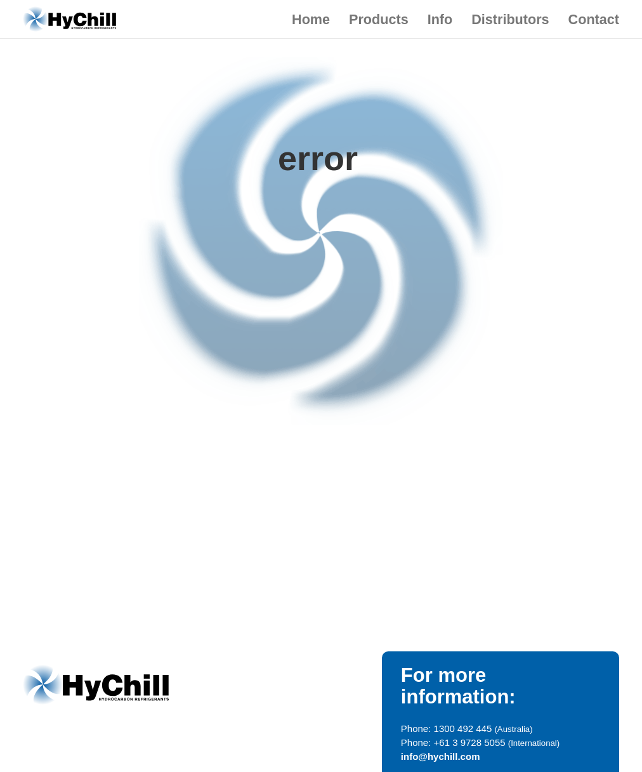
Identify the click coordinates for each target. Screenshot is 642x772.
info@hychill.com (440, 756)
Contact (593, 19)
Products (379, 19)
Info (440, 19)
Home (311, 19)
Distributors (510, 19)
